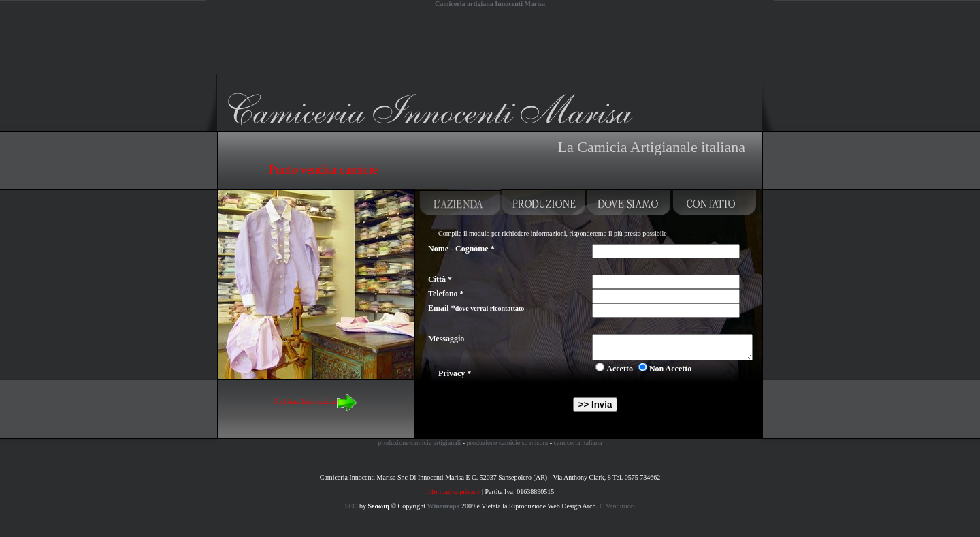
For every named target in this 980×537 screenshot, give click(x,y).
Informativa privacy (453, 491)
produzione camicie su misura (508, 442)
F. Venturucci (617, 506)
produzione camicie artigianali (419, 442)
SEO (351, 506)
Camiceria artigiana (252, 79)
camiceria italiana (578, 442)
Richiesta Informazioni (316, 401)
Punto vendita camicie (323, 170)
